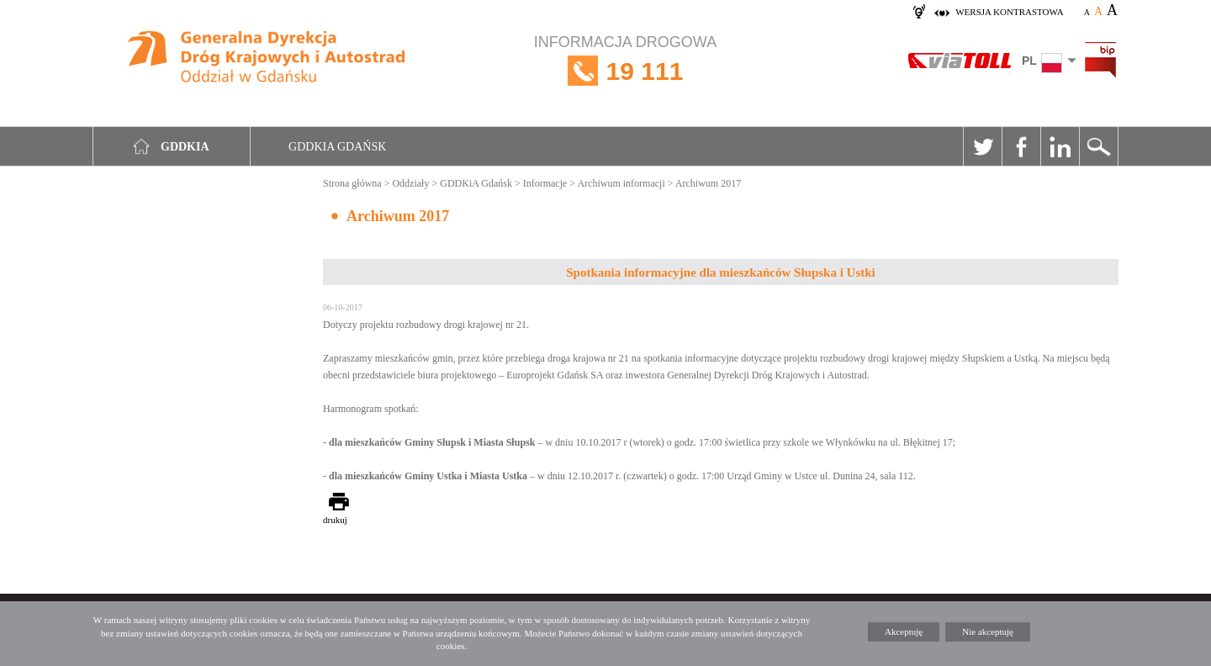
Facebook (1021, 146)
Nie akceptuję (987, 631)
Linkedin (1059, 146)
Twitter (982, 146)
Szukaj (1098, 146)
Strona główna (352, 183)
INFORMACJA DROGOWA (625, 71)
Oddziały (410, 183)
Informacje (545, 183)
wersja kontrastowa (1009, 12)
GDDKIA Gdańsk (337, 146)
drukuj (335, 520)
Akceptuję (904, 631)
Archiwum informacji (620, 183)
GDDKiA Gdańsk (476, 183)
